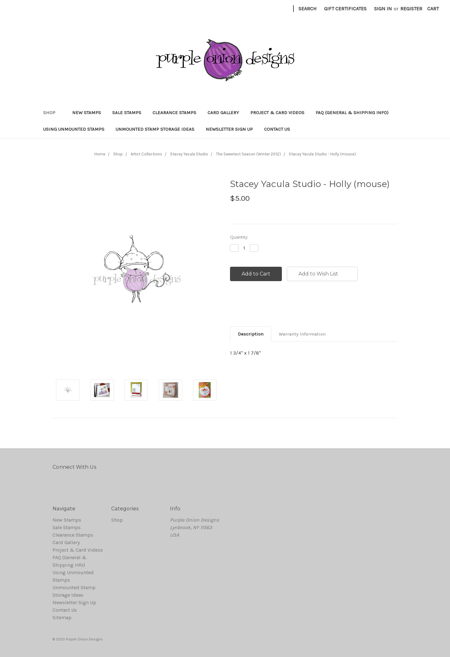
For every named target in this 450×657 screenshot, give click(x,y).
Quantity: (239, 237)
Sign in (383, 9)
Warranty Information (302, 334)
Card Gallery (223, 112)
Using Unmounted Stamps (73, 129)
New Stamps (86, 112)
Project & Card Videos (277, 112)
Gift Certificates (345, 9)
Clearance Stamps (174, 112)
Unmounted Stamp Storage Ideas (155, 129)
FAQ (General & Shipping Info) (352, 112)
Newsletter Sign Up (229, 129)
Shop (52, 112)
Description (250, 334)
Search (307, 9)
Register (411, 9)
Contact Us (277, 129)
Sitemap (62, 617)
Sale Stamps (126, 112)
